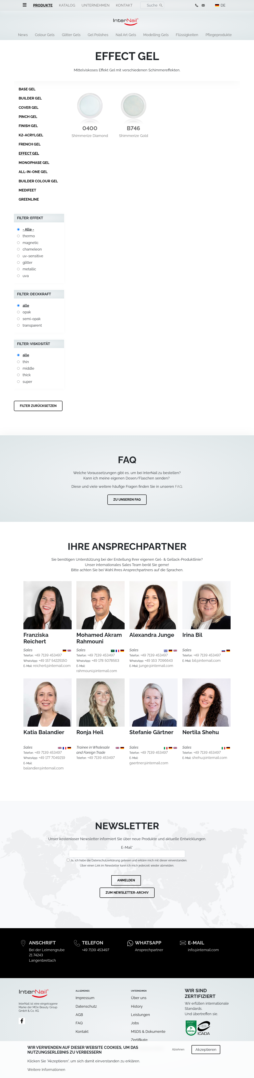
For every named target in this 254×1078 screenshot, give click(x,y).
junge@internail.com (156, 666)
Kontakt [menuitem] (124, 5)
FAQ (178, 486)
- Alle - (28, 229)
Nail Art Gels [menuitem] (126, 35)
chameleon (32, 249)
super (27, 382)
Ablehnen (178, 1052)
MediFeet (27, 190)
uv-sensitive (33, 256)
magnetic (30, 243)
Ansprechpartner (149, 950)
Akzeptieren (205, 1052)
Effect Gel (29, 153)
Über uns (138, 998)
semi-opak (32, 319)
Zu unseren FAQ (127, 499)
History (137, 1006)
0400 (89, 128)
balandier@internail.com (43, 768)
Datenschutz (86, 1006)
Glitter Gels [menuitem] (71, 35)
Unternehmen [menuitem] (96, 5)
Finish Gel (28, 126)
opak (27, 312)
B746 (133, 128)
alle (26, 305)
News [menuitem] (23, 35)
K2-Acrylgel (31, 135)
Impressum (85, 998)
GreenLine (29, 199)
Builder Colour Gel (38, 181)
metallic (29, 269)
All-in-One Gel (33, 172)
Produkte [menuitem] (43, 5)
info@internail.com (203, 950)
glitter (27, 262)
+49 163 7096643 (159, 660)
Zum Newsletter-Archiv (127, 892)
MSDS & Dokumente (148, 1031)
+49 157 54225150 (53, 660)
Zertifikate (139, 1040)
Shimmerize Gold (133, 136)
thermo (29, 236)
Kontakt (82, 1031)
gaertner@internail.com (148, 763)
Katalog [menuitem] (67, 5)
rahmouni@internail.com (96, 671)
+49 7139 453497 (48, 655)
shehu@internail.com (209, 758)
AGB (79, 1015)
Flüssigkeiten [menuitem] (187, 35)
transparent (32, 325)
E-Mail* (127, 851)
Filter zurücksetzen (38, 406)
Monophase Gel (34, 163)
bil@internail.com (206, 660)
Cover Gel (28, 107)
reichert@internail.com (52, 666)
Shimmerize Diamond (90, 136)
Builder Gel (30, 98)
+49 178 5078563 (105, 660)
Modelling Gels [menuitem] (156, 35)
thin (26, 362)
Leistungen (140, 1015)
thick (27, 375)
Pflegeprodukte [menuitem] (219, 35)
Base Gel (27, 89)
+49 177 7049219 (52, 758)
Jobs (135, 1023)
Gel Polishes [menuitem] (98, 35)
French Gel (30, 144)
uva (26, 276)
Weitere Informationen (46, 1072)
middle (28, 368)
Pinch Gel (28, 117)
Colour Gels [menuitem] (45, 35)
